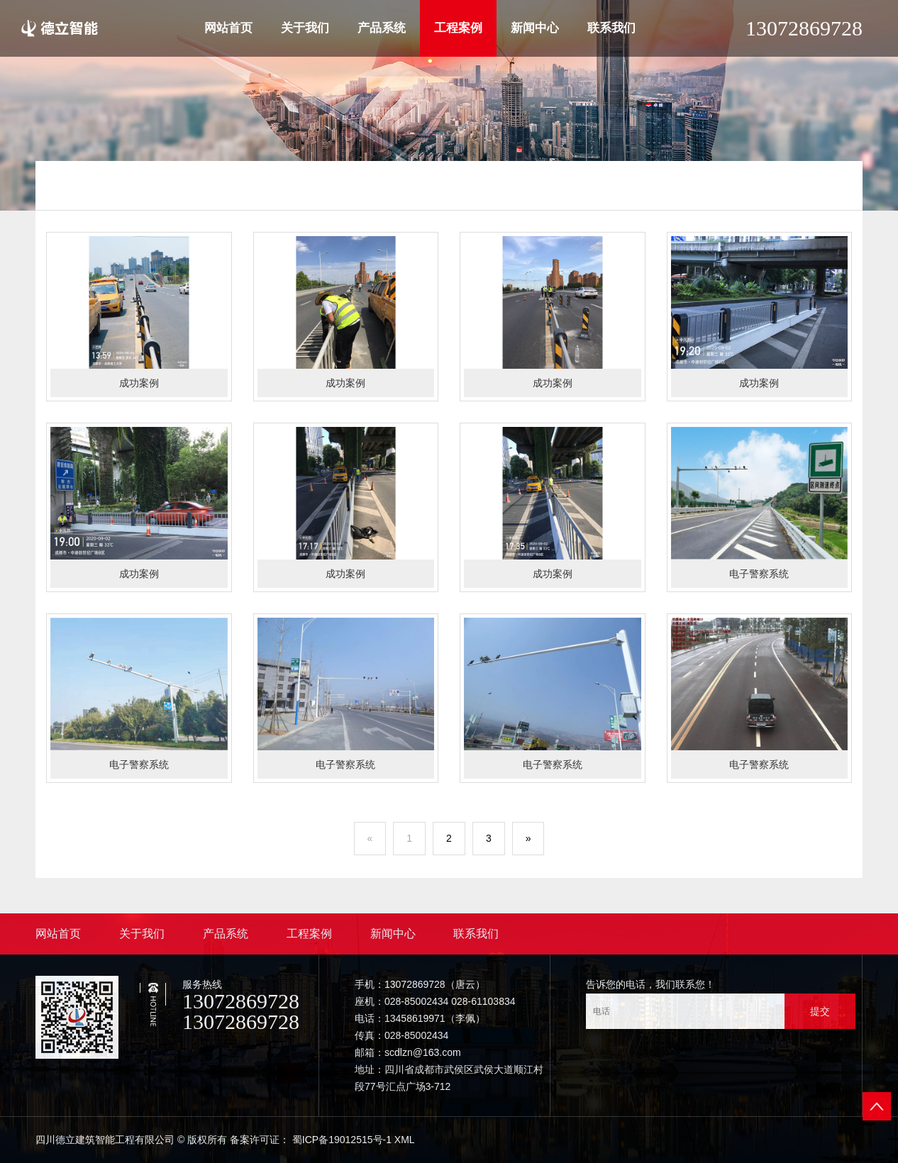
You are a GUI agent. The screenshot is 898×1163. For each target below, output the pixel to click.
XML (404, 1139)
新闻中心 (535, 28)
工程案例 (458, 28)
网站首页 (228, 28)
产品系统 (381, 28)
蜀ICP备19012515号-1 (341, 1139)
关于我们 (305, 28)
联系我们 (611, 28)
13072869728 (804, 28)
